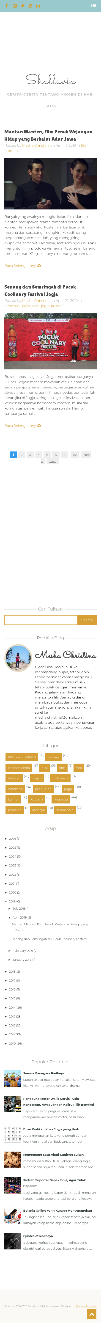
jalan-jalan (43, 789)
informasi (15, 789)
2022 (12, 874)
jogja (68, 789)
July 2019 (19, 908)
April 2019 (20, 917)
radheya (38, 810)
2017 (12, 980)
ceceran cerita (19, 768)
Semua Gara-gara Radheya (44, 1073)
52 (75, 455)
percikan (15, 810)
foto (79, 768)
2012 (12, 1025)
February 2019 (23, 950)
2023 (12, 865)
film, (84, 145)
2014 (12, 1007)
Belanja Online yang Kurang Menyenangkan (57, 1210)
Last (52, 461)
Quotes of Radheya (38, 1236)
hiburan (14, 778)
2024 (12, 856)
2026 (12, 838)
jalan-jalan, (31, 306)
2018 (12, 971)
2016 (12, 989)
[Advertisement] (14, 44)
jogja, (46, 306)
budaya (53, 757)
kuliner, (57, 306)
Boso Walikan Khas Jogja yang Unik (51, 1129)
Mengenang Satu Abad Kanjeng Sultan (53, 1154)
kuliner (13, 799)
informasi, (13, 306)
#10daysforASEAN (22, 757)
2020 (12, 892)
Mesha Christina (35, 145)
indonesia (60, 778)
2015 (12, 998)
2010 (12, 1043)
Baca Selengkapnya (22, 266)
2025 (12, 847)
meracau (61, 799)
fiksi (45, 768)
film (62, 768)
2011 (12, 1034)
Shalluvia (50, 81)
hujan (37, 778)
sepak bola (64, 810)
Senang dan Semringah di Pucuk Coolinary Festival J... (51, 939)
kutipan (36, 799)
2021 (12, 883)
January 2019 (22, 959)
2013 (12, 1016)
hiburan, (11, 151)
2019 (12, 901)
